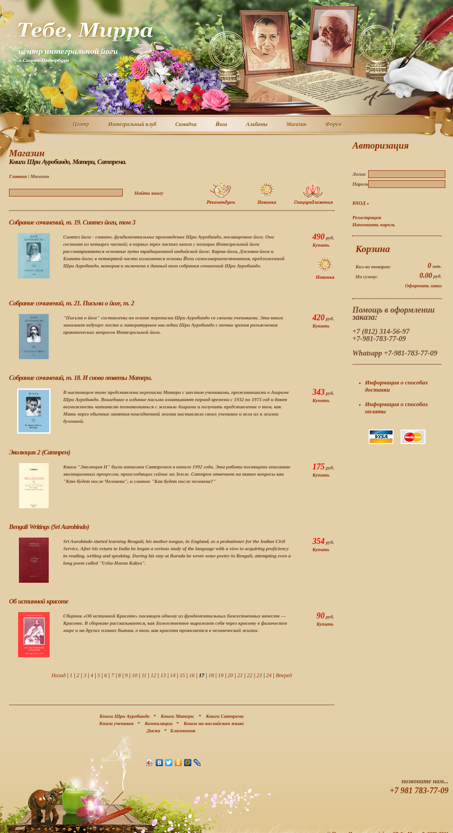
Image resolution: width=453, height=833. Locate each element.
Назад (58, 675)
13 (163, 675)
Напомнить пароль (373, 224)
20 (230, 675)
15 (182, 675)
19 (220, 675)
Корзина (373, 248)
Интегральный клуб (133, 125)
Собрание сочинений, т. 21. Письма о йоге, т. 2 (71, 303)
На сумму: (367, 276)
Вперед (284, 675)
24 (269, 675)
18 (211, 675)
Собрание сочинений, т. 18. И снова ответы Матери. (80, 377)
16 (191, 675)
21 (240, 675)
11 (144, 675)
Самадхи (186, 125)
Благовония (182, 730)
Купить (320, 245)
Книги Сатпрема (225, 716)
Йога (221, 125)
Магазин (297, 125)
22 (249, 675)
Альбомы (257, 125)
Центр (81, 125)
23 (259, 675)
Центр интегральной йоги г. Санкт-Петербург (85, 42)
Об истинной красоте (38, 601)
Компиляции (159, 723)
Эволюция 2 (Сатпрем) (39, 452)
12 (153, 675)
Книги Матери (177, 716)
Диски (153, 730)
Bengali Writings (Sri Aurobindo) (49, 526)
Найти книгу (148, 193)
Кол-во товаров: (373, 266)
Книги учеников (116, 723)
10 (134, 675)
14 (173, 675)
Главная (18, 176)
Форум (334, 125)
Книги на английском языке (214, 723)
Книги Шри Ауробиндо (125, 716)
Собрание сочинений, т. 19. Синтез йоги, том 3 (72, 222)
